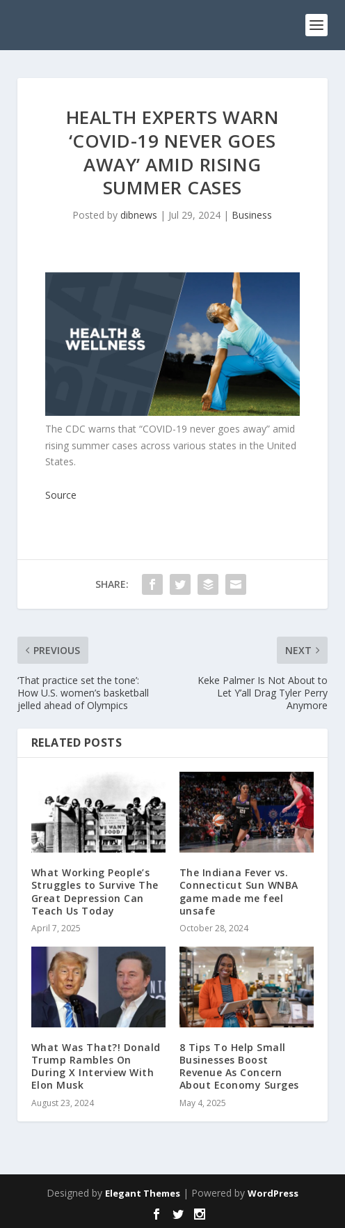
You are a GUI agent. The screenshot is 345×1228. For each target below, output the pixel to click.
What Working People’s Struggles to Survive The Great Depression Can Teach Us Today (95, 891)
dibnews (138, 214)
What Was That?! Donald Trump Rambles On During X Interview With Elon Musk (96, 1066)
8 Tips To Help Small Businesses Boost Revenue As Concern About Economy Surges (239, 1066)
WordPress (273, 1193)
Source (61, 495)
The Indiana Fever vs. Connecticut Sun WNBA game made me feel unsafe (238, 891)
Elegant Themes (142, 1193)
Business (252, 214)
